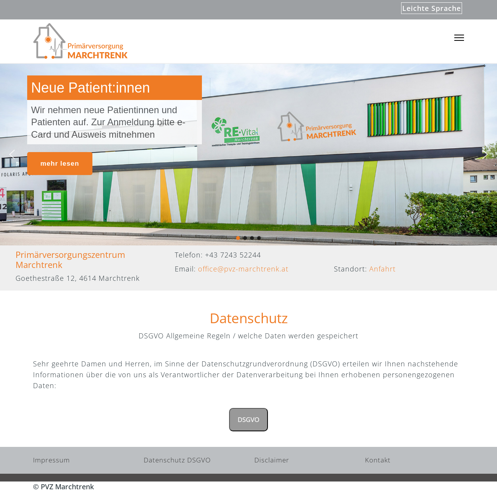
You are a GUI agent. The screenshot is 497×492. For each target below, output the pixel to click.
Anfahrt (382, 268)
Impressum (51, 459)
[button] (12, 154)
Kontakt (378, 459)
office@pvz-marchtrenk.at (243, 268)
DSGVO (248, 419)
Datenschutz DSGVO (177, 459)
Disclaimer (271, 459)
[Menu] (459, 38)
